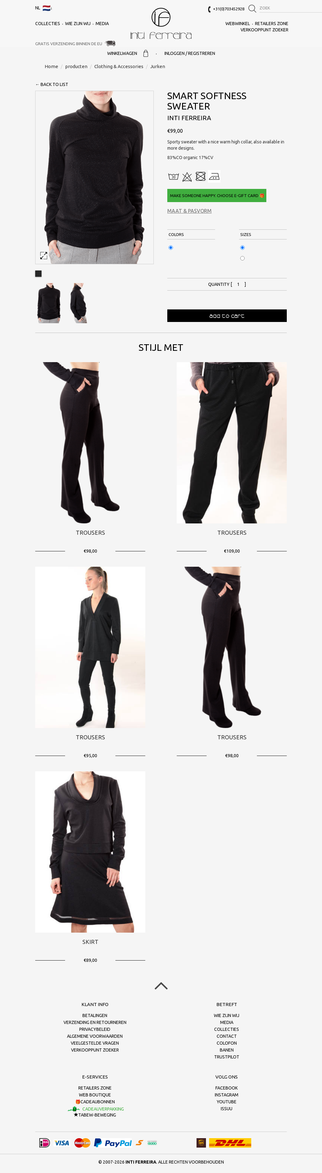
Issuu (226, 1108)
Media (102, 23)
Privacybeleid (94, 1029)
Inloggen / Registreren (189, 53)
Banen (227, 1049)
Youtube (226, 1101)
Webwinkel (237, 23)
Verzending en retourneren (95, 1022)
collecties (47, 23)
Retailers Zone (271, 23)
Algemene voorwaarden (95, 1036)
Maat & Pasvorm (189, 211)
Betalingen (94, 1015)
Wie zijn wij (78, 23)
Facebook (226, 1087)
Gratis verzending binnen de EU (68, 43)
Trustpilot (226, 1056)
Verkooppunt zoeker (264, 29)
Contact (227, 1036)
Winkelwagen (127, 53)
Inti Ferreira (161, 23)
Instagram (226, 1094)
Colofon (227, 1043)
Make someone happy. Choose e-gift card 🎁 (216, 195)
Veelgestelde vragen (95, 1043)
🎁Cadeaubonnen (95, 1101)
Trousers (90, 532)
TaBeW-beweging (95, 1114)
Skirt (90, 942)
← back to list (51, 84)
